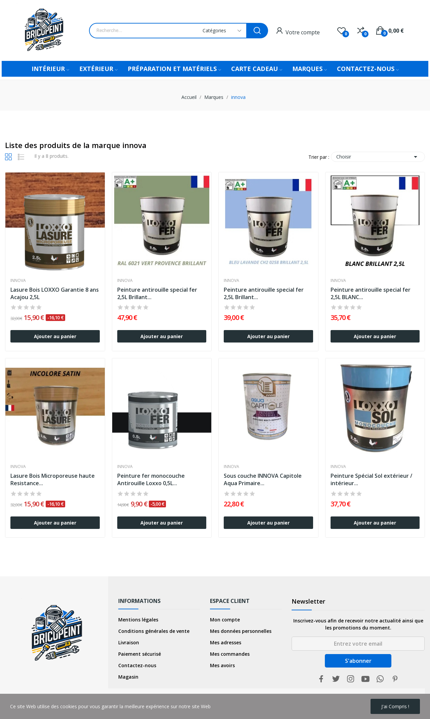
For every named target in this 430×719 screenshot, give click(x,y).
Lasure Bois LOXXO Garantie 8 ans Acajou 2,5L (54, 293)
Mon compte (225, 619)
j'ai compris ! (395, 706)
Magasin (128, 677)
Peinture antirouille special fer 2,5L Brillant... (157, 293)
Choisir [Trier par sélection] (378, 157)
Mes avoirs (222, 665)
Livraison (128, 642)
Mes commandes (230, 654)
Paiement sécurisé (139, 654)
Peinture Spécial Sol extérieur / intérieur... (371, 479)
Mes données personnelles (240, 631)
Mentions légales (138, 619)
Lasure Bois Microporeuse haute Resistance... (52, 479)
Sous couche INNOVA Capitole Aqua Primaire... (263, 479)
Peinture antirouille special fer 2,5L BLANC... (371, 293)
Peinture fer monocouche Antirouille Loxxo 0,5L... (151, 479)
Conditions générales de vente (153, 631)
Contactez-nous (137, 665)
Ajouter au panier (55, 336)
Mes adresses (225, 642)
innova (18, 281)
